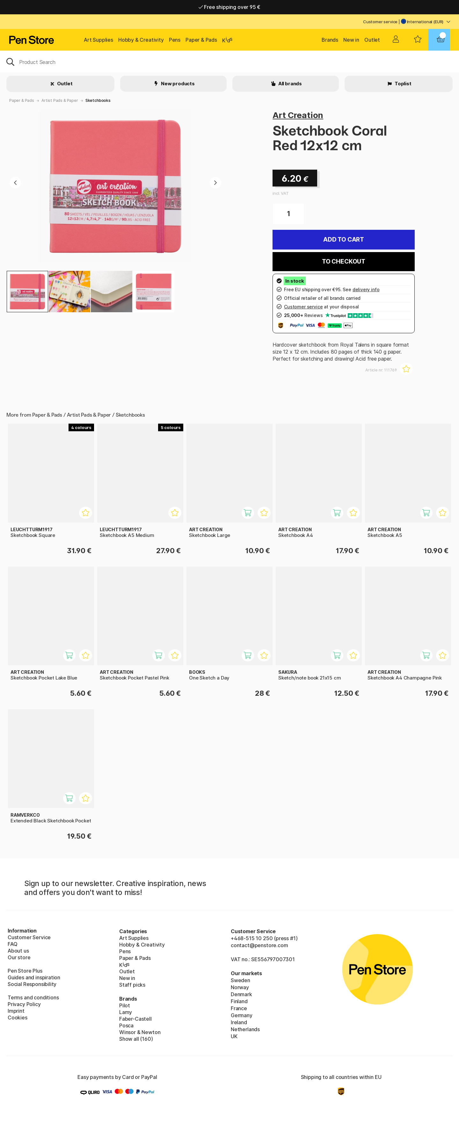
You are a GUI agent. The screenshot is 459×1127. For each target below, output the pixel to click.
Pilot (124, 1005)
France (239, 1008)
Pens (174, 40)
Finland (239, 1001)
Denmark (241, 994)
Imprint (16, 1011)
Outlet (372, 40)
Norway (240, 987)
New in (351, 40)
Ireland (239, 1022)
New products (177, 84)
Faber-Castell (135, 1019)
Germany (241, 1015)
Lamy (125, 1012)
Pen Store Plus (25, 971)
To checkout (343, 261)
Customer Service (29, 937)
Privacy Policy (24, 1004)
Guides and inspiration (34, 977)
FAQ (12, 944)
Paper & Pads (201, 40)
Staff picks (132, 985)
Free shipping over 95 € (230, 7)
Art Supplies (98, 40)
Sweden (240, 980)
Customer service (380, 21)
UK (234, 1036)
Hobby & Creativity (141, 40)
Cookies (17, 1017)
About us (18, 950)
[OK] (229, 61)
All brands (289, 84)
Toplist (403, 84)
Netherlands (245, 1029)
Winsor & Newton (139, 1032)
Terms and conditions (33, 997)
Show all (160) (136, 1039)
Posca (126, 1025)
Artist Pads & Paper (59, 100)
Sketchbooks (98, 100)
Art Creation (298, 115)
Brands (330, 40)
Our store (19, 957)
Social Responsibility (32, 984)
